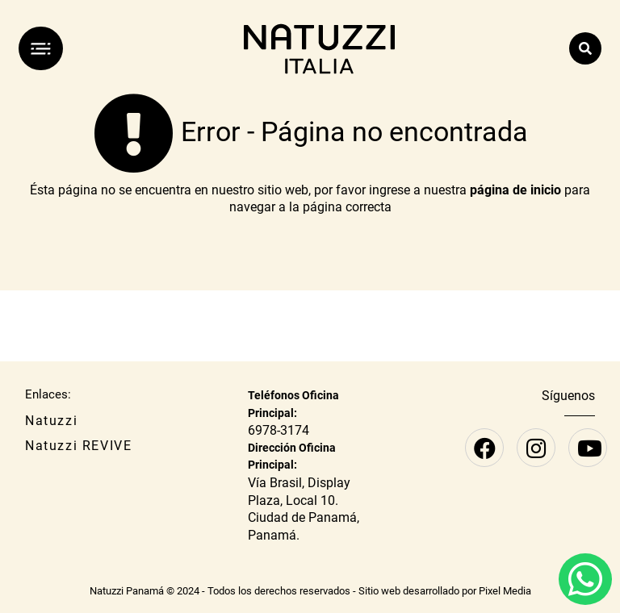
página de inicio (515, 190)
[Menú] (41, 49)
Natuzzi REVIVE (78, 445)
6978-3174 (278, 430)
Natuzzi (51, 420)
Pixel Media (505, 591)
